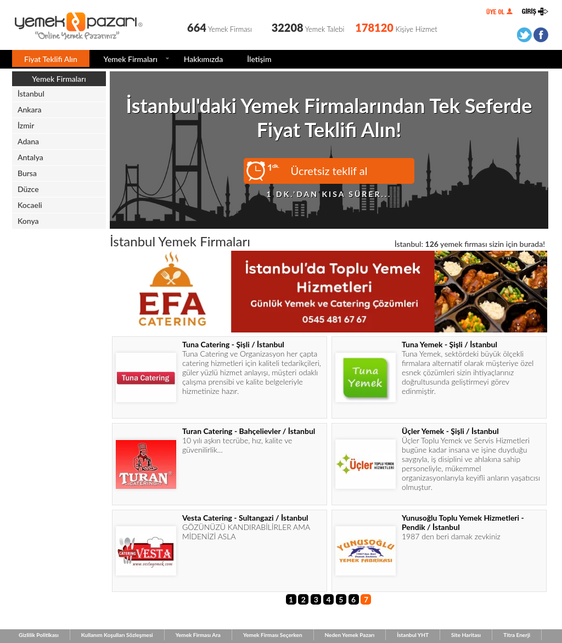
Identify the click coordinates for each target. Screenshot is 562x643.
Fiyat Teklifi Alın (50, 59)
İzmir (26, 125)
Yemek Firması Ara (198, 634)
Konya (28, 220)
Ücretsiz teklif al (329, 170)
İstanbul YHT (413, 634)
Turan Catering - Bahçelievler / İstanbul (248, 431)
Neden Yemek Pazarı (350, 634)
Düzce (28, 189)
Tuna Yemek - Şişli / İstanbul (449, 344)
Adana (28, 141)
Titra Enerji (516, 634)
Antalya (30, 157)
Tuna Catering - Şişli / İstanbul (233, 344)
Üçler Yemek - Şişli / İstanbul (450, 431)
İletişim (259, 59)
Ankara (30, 109)
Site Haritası (466, 634)
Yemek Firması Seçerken (272, 634)
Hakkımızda (203, 59)
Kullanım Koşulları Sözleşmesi (117, 634)
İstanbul (31, 93)
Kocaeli (30, 205)
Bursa (27, 173)
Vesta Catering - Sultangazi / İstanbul (245, 517)
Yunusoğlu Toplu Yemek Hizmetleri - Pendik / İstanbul (463, 522)
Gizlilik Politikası (39, 634)
